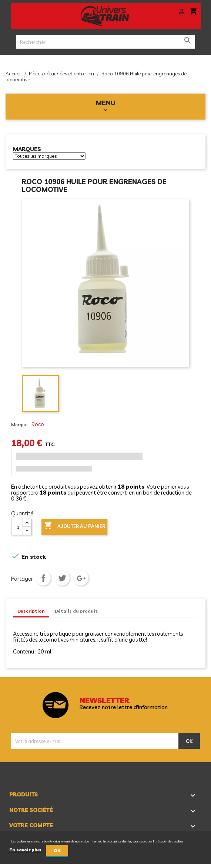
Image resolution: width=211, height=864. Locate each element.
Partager (43, 578)
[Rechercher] (105, 42)
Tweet (62, 578)
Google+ (81, 578)
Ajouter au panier (74, 526)
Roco (37, 424)
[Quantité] (17, 527)
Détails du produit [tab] (76, 611)
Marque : (20, 424)
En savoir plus (25, 849)
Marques (27, 149)
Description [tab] (31, 611)
